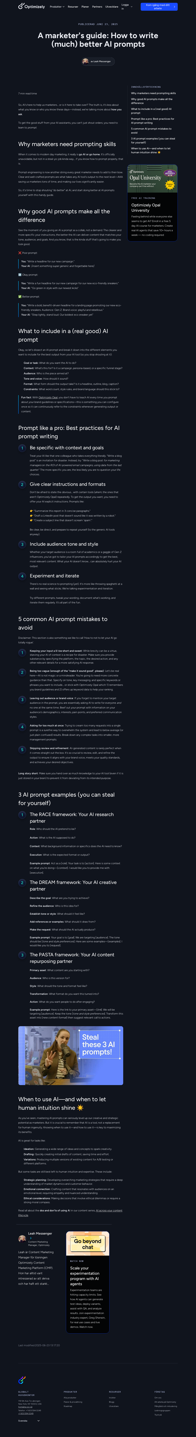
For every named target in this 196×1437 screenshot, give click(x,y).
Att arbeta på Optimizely (165, 1402)
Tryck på (158, 1415)
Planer (85, 6)
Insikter (112, 1398)
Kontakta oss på (25, 1407)
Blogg (111, 1402)
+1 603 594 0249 (25, 1413)
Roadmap (68, 1406)
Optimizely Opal (48, 397)
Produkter (57, 6)
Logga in (127, 6)
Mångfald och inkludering (165, 1406)
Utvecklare (111, 6)
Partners (97, 6)
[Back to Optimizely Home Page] (31, 6)
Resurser (73, 6)
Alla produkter (70, 1398)
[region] (70, 1055)
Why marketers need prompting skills (153, 93)
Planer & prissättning (73, 1402)
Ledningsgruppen (162, 1410)
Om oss (157, 1398)
